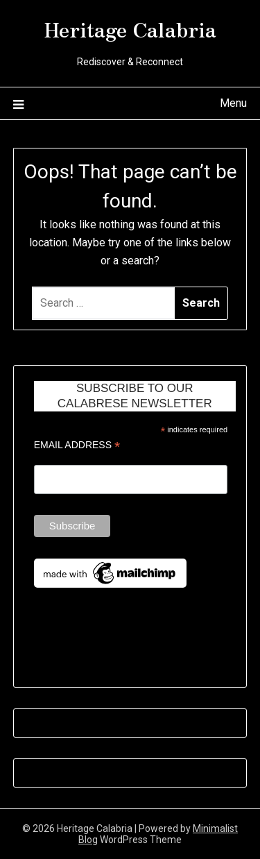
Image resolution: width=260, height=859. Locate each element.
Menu (233, 103)
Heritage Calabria (130, 28)
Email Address (77, 445)
